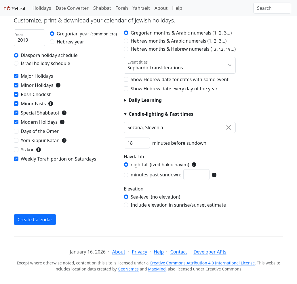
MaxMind (157, 269)
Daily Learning (145, 100)
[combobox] (180, 127)
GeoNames (128, 269)
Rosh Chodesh (36, 94)
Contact (178, 252)
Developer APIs (209, 252)
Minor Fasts (33, 103)
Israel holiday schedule (45, 63)
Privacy (139, 252)
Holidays (42, 8)
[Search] (272, 8)
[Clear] (228, 127)
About (161, 8)
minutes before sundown (179, 143)
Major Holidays (37, 76)
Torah (122, 8)
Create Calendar (35, 219)
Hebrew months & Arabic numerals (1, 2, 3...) (178, 41)
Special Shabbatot (40, 113)
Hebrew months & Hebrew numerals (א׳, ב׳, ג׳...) (183, 49)
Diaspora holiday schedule (49, 55)
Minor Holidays (37, 85)
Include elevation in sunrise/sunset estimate (178, 205)
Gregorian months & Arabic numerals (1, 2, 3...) (181, 33)
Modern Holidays (39, 122)
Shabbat (102, 8)
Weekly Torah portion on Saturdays (58, 159)
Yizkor (27, 149)
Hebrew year (70, 42)
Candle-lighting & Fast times (161, 114)
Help (177, 8)
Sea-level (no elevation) (155, 197)
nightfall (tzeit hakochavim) (160, 164)
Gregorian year (87, 34)
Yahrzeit (141, 8)
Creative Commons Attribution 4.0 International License (202, 263)
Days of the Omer (40, 131)
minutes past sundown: (156, 174)
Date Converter (72, 8)
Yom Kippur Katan (40, 140)
